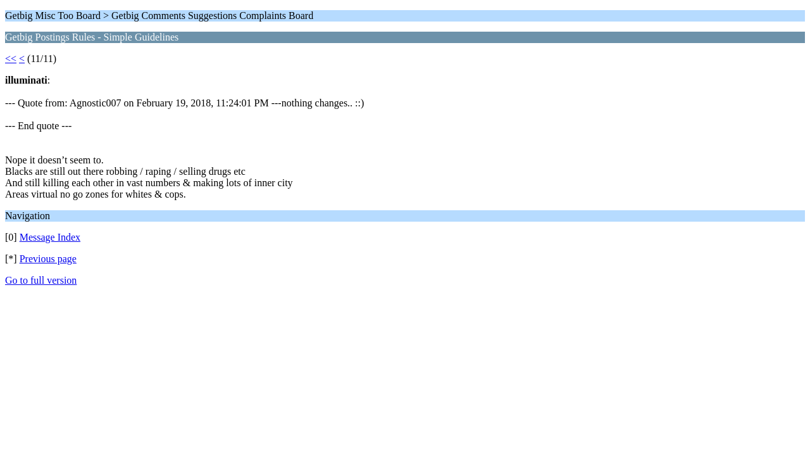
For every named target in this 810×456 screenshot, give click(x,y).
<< (10, 58)
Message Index (50, 237)
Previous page (48, 258)
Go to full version (41, 280)
